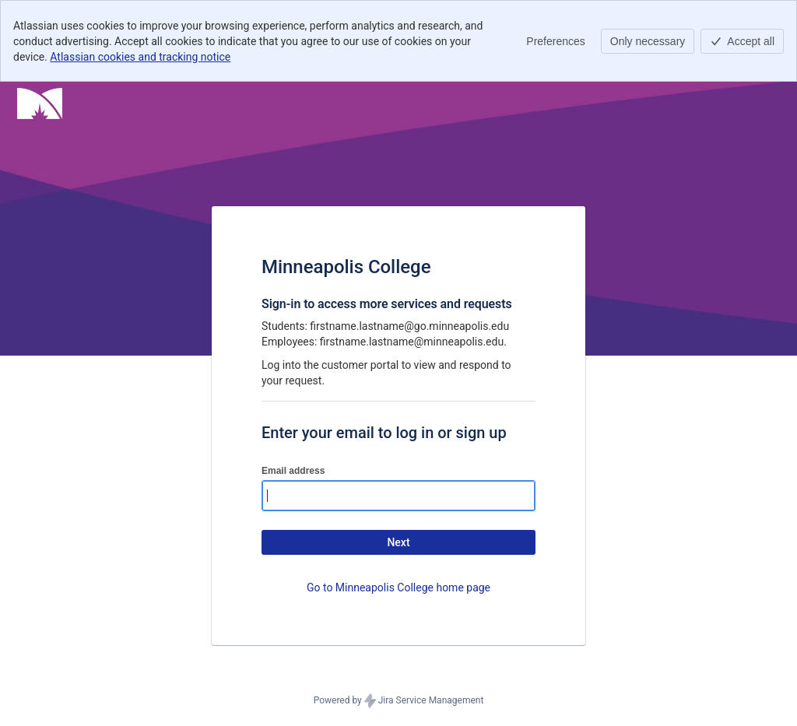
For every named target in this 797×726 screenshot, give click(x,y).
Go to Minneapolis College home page (398, 587)
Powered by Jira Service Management (399, 701)
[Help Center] (39, 103)
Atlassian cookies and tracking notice (140, 57)
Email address (293, 470)
